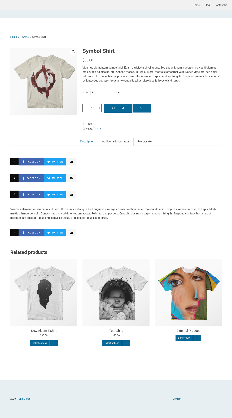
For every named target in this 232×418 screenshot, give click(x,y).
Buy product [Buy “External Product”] (184, 337)
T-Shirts (24, 36)
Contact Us (221, 5)
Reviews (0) (144, 141)
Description (87, 141)
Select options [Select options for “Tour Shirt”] (112, 343)
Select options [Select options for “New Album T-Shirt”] (40, 343)
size (85, 92)
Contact (177, 398)
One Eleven (24, 398)
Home (196, 5)
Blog (207, 5)
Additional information (116, 141)
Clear (118, 92)
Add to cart (118, 108)
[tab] (87, 142)
